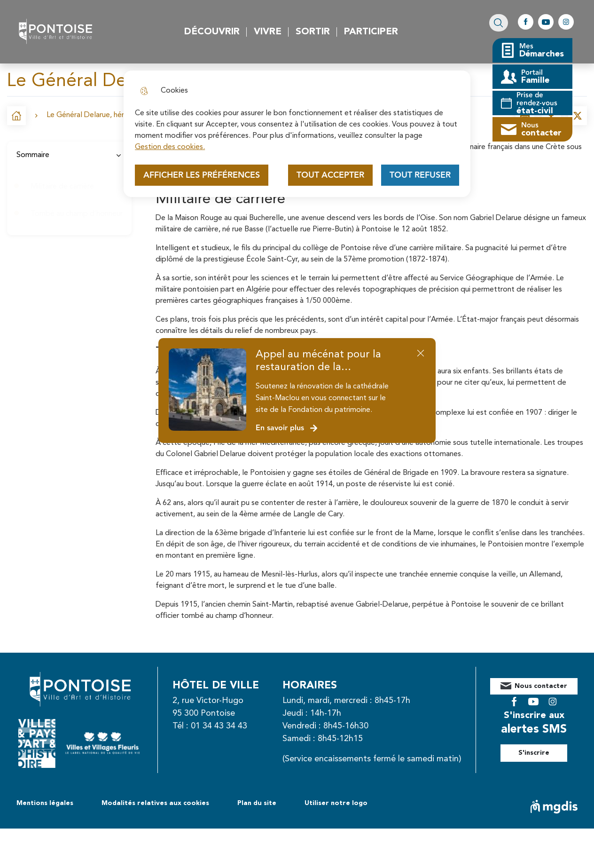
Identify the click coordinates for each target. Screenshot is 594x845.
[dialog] (297, 134)
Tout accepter (330, 175)
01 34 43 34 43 (229, 726)
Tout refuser (420, 175)
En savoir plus (287, 428)
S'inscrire (544, 745)
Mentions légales (44, 819)
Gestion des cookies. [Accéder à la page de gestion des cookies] (170, 147)
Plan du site (256, 819)
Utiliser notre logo (336, 819)
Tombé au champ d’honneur (77, 214)
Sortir (314, 32)
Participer (372, 32)
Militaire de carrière (62, 186)
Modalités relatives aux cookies (155, 819)
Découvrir (213, 32)
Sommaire (69, 155)
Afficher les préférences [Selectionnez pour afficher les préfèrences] (201, 175)
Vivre (269, 32)
